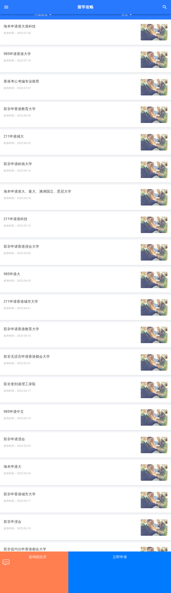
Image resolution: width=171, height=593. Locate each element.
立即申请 (120, 557)
